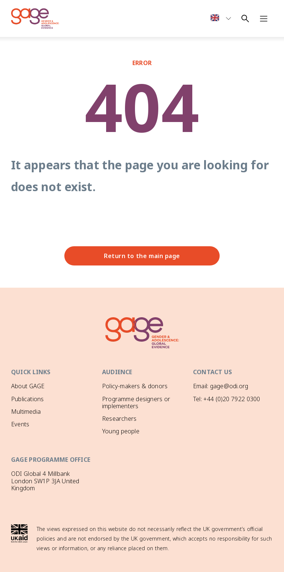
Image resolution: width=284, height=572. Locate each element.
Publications (27, 399)
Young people (120, 431)
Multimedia (26, 411)
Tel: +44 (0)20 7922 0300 (226, 399)
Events (20, 424)
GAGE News (27, 437)
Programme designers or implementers (136, 402)
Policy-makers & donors (135, 386)
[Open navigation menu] (263, 18)
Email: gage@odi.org (220, 386)
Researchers (119, 418)
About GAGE (27, 386)
